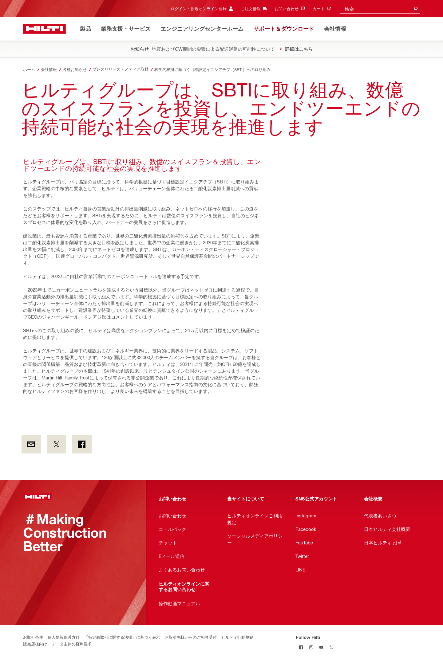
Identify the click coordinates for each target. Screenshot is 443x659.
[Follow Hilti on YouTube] (321, 647)
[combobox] (380, 8)
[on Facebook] (82, 444)
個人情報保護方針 (64, 637)
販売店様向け (35, 643)
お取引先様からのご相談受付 (191, 637)
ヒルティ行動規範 (237, 637)
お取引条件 (33, 637)
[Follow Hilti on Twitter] (331, 647)
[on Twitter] (56, 444)
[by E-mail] (31, 444)
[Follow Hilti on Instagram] (311, 647)
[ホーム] (44, 29)
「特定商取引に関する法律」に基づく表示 (122, 637)
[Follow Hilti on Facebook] (301, 647)
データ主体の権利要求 (72, 643)
